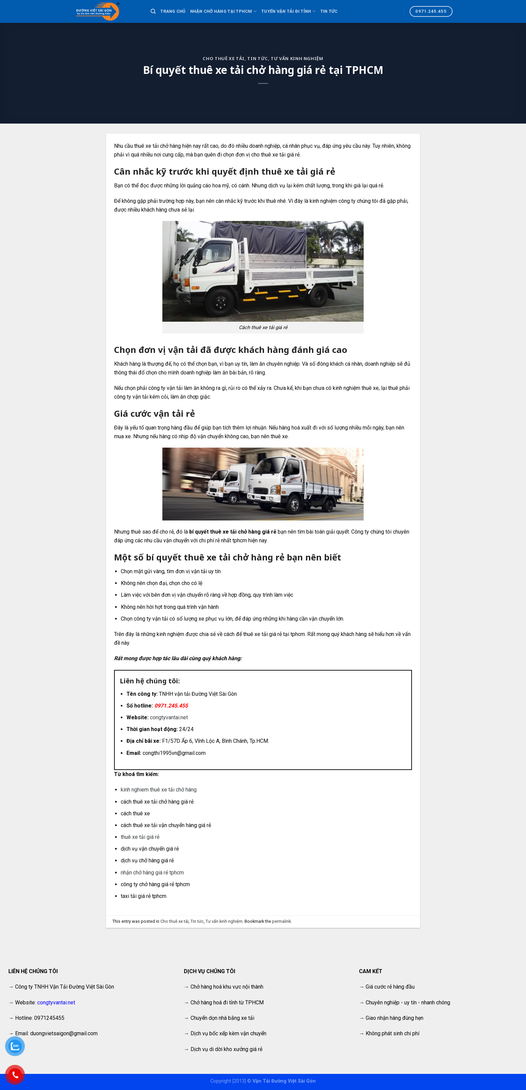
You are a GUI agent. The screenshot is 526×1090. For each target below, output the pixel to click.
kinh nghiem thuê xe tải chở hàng (159, 789)
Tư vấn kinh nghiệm (297, 58)
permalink (281, 921)
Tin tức (329, 11)
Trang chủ (172, 11)
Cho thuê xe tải (224, 58)
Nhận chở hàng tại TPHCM (223, 11)
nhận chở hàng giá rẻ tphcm (153, 872)
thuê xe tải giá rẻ (140, 837)
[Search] (153, 11)
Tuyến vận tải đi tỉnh (288, 11)
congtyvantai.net (169, 717)
